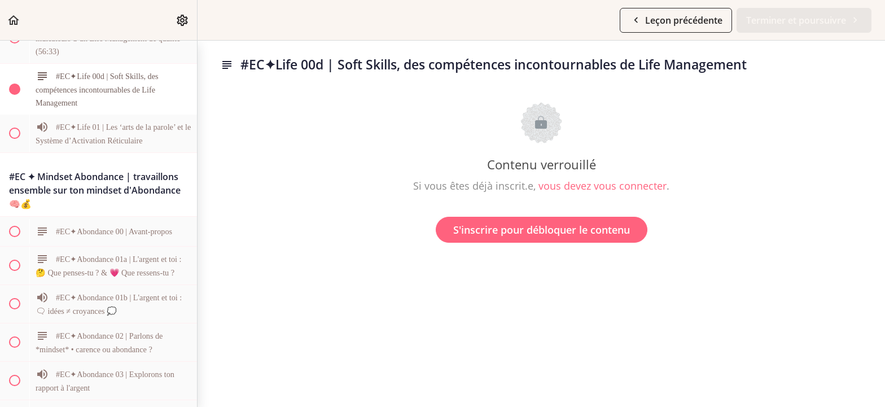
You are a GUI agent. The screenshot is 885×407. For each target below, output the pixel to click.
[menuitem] (183, 20)
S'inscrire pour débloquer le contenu (541, 230)
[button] (14, 20)
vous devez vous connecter (602, 185)
